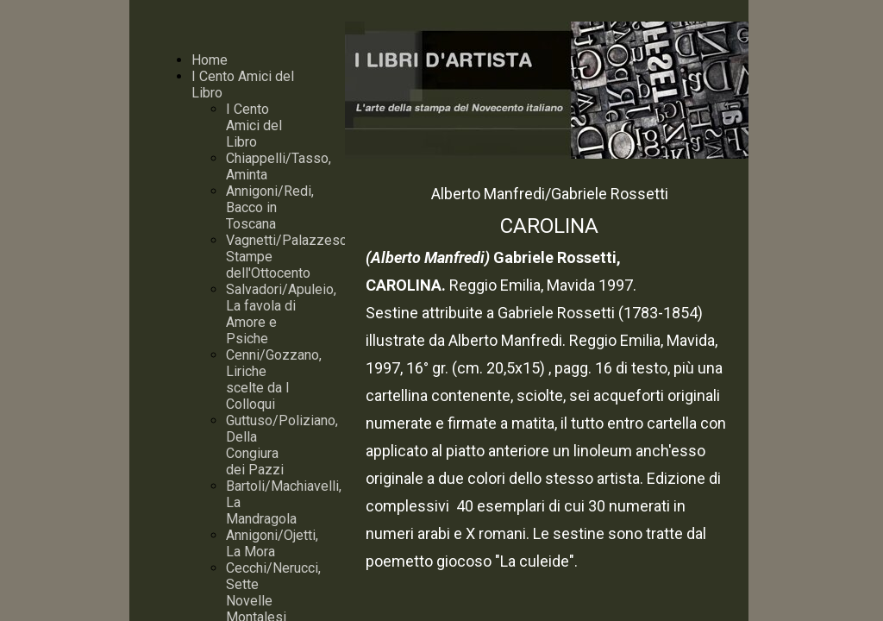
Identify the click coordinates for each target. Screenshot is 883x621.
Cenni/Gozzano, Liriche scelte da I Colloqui (274, 379)
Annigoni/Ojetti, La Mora (272, 543)
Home (209, 60)
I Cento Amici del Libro (254, 125)
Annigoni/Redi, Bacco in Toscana (270, 207)
